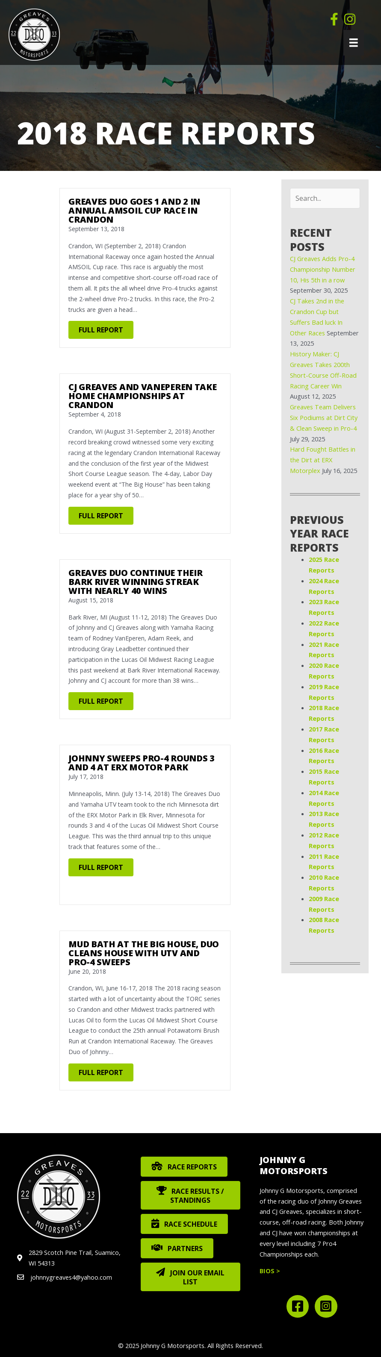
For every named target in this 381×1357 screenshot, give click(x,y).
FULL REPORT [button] (101, 330)
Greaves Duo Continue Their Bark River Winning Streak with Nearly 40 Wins (135, 581)
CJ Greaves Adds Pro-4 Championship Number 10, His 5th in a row (322, 269)
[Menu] (353, 43)
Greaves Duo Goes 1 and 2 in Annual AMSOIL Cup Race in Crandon (134, 210)
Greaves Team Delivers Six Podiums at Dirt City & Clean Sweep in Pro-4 (323, 417)
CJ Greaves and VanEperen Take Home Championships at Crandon (142, 396)
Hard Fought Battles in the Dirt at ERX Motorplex (322, 460)
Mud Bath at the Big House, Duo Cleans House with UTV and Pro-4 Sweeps (143, 953)
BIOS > (270, 1270)
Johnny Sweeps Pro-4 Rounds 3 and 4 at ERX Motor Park (141, 762)
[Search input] (325, 198)
